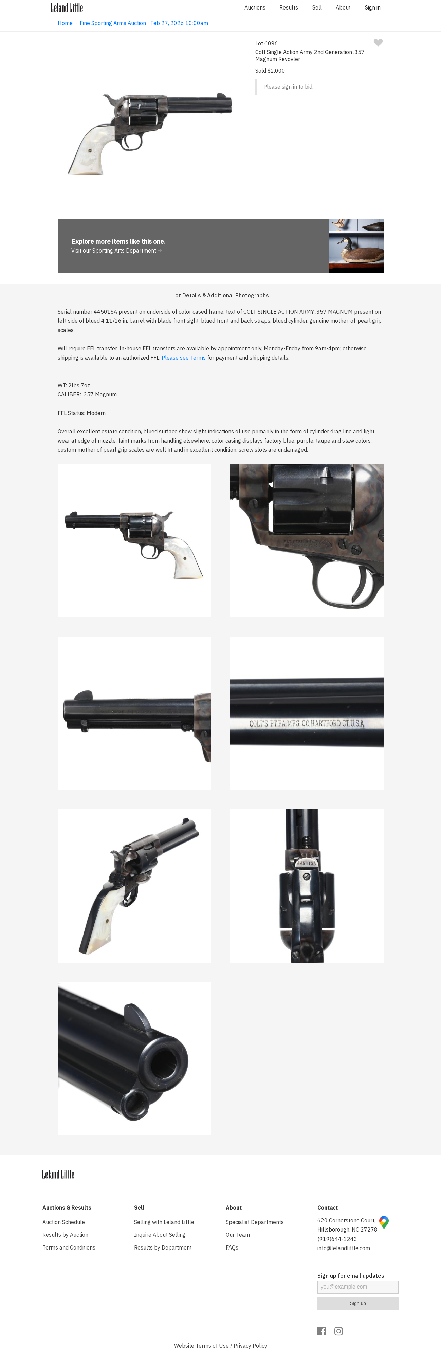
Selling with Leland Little (164, 1222)
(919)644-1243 (337, 1239)
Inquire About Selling (160, 1234)
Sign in (373, 7)
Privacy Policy (250, 1345)
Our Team (238, 1234)
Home (65, 23)
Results (288, 7)
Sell (317, 7)
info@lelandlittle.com (343, 1248)
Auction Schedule (63, 1222)
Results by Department (163, 1247)
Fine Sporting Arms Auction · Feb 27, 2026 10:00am (144, 23)
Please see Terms (184, 357)
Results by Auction (65, 1234)
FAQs (232, 1247)
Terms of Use (212, 1345)
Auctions (254, 7)
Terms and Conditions (68, 1247)
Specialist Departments (255, 1222)
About (343, 7)
